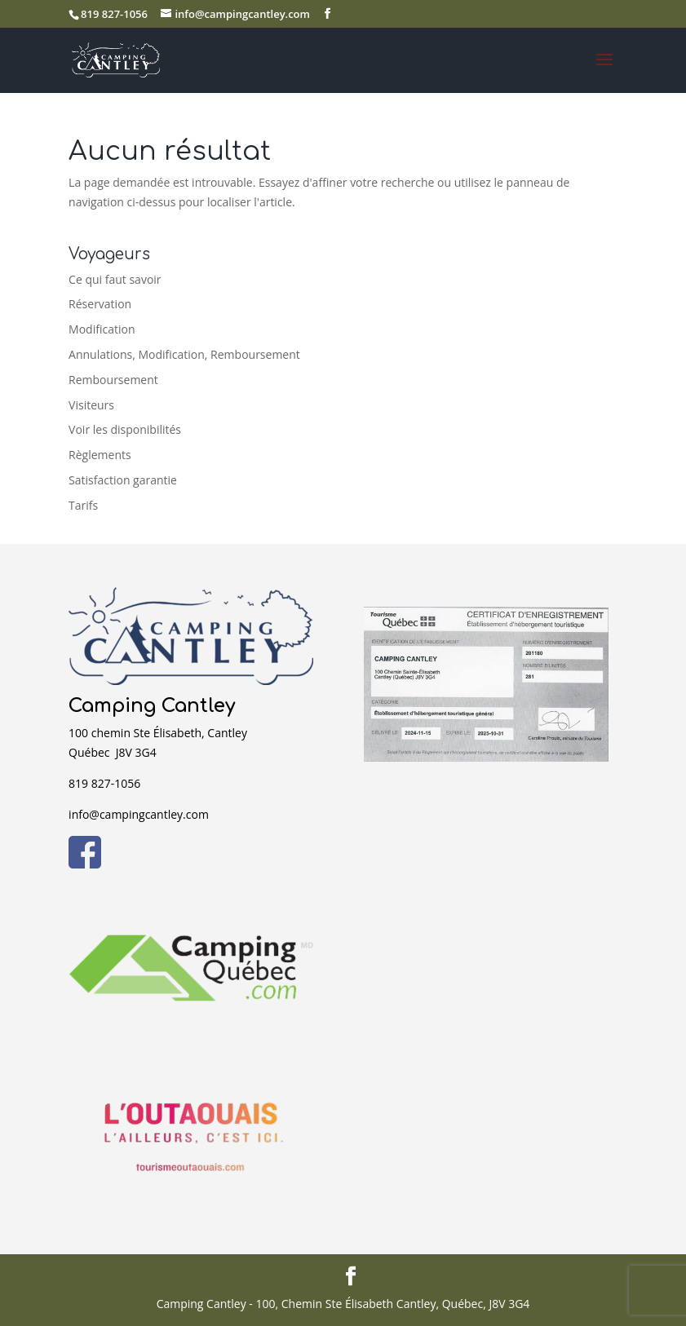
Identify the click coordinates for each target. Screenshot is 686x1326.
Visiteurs (91, 405)
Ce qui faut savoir (115, 279)
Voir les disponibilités (125, 429)
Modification (102, 329)
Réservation (100, 304)
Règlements (100, 454)
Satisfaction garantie (123, 480)
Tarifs (83, 505)
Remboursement (113, 379)
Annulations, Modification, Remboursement (184, 354)
